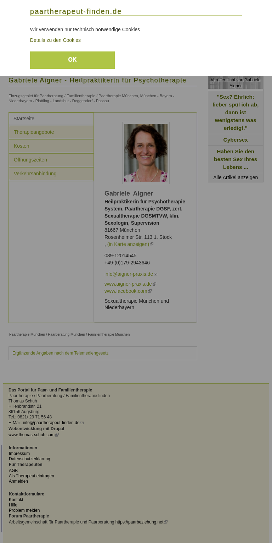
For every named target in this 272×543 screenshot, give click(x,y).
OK (72, 59)
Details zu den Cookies (55, 40)
